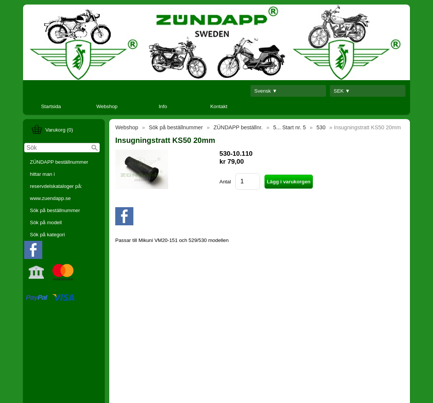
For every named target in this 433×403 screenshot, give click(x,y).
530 (320, 127)
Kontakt (218, 106)
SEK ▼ (342, 91)
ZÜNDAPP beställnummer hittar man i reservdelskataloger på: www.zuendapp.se (59, 180)
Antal (225, 181)
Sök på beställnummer (55, 210)
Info (163, 106)
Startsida (51, 106)
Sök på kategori (47, 234)
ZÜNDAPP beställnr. (238, 127)
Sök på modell (46, 222)
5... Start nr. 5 (289, 127)
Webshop (107, 106)
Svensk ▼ (265, 91)
